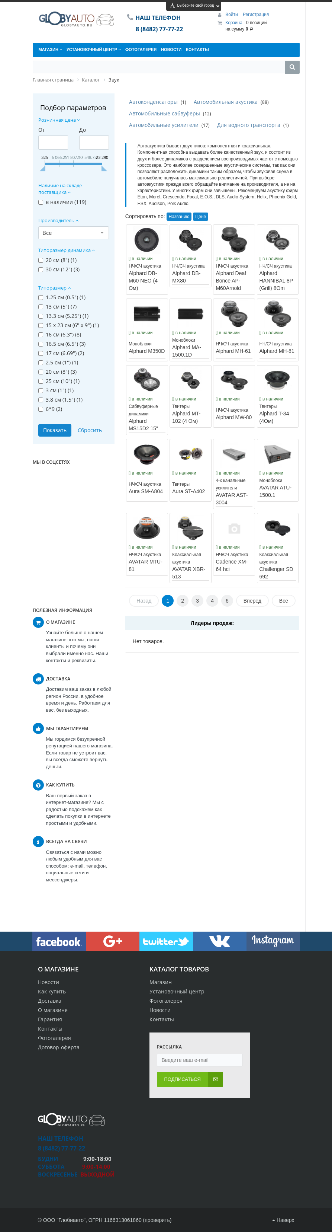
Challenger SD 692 (276, 566)
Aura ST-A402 (188, 488)
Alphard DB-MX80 (188, 274)
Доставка (49, 1000)
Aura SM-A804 (146, 488)
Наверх (283, 1220)
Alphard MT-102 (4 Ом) (186, 414)
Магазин (160, 982)
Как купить (52, 991)
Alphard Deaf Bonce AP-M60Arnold (232, 277)
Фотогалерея (54, 1037)
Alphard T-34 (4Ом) (274, 414)
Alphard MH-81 (277, 347)
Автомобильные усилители (164, 124)
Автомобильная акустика (226, 101)
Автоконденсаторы (153, 101)
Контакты (50, 1028)
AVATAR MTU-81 (145, 562)
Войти (232, 14)
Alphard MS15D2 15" (143, 417)
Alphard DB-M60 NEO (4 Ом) (145, 277)
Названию (179, 216)
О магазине (53, 1010)
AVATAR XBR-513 (188, 566)
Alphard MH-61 (233, 347)
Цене (200, 216)
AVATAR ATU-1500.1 (276, 488)
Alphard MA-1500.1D (186, 348)
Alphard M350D (147, 347)
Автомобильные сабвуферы (164, 113)
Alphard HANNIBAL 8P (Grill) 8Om (276, 277)
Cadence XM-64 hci (232, 562)
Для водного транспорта (248, 124)
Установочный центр (176, 991)
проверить (157, 1220)
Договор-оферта (59, 1047)
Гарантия (50, 1019)
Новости (48, 982)
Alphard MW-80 (234, 414)
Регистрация (256, 14)
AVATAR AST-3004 (232, 491)
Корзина (233, 22)
